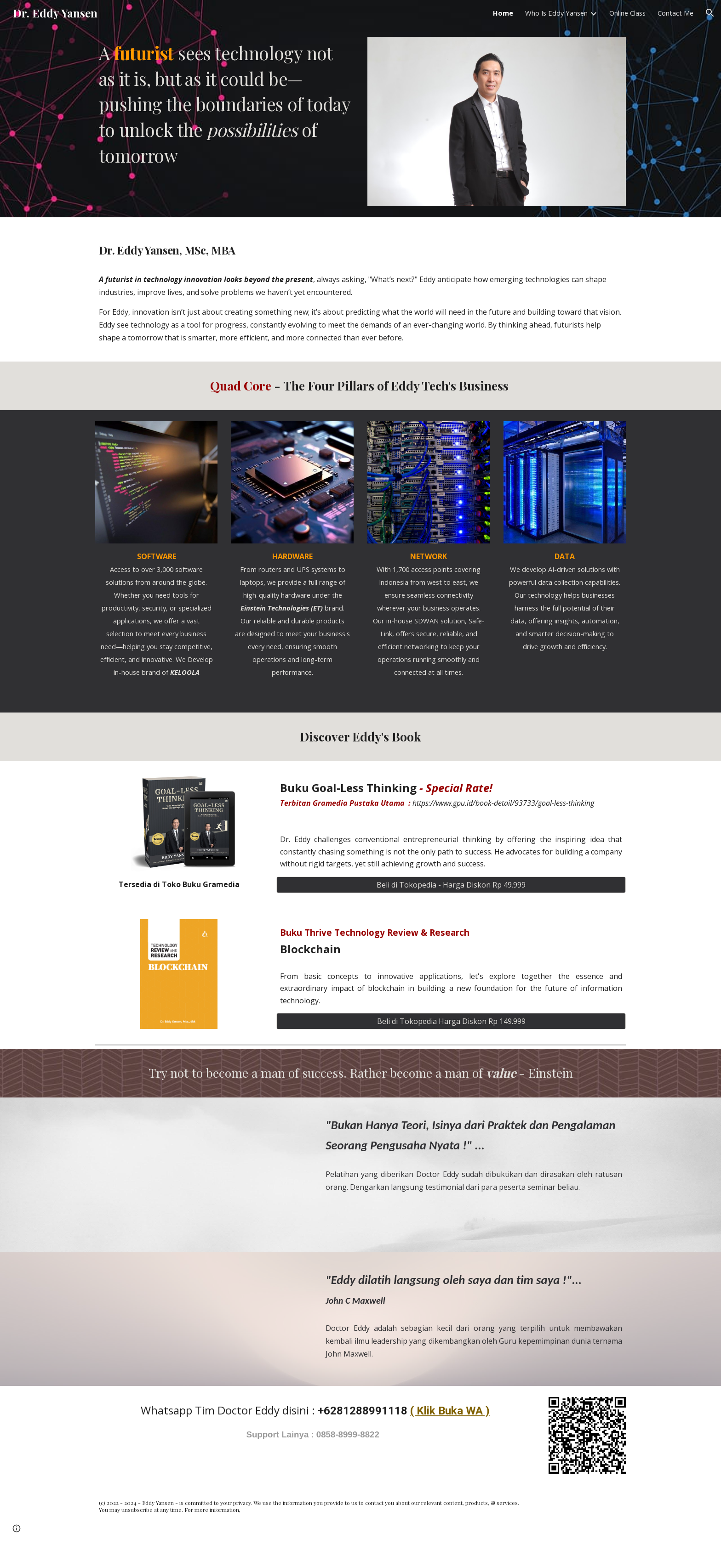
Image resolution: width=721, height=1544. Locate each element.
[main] (224, 104)
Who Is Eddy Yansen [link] (556, 12)
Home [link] (503, 12)
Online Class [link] (627, 12)
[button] (710, 13)
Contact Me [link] (675, 12)
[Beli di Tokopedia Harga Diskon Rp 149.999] (451, 1021)
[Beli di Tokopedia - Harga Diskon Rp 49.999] (451, 884)
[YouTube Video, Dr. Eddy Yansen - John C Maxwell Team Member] (202, 1319)
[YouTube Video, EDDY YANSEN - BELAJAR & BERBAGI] (202, 1168)
